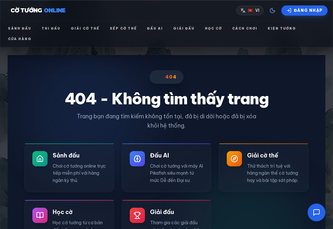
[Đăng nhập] (304, 10)
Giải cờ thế (85, 28)
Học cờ (213, 28)
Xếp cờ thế (123, 28)
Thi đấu (51, 28)
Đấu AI (155, 28)
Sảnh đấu (19, 28)
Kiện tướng (282, 28)
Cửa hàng (20, 39)
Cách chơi (245, 28)
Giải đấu (184, 28)
